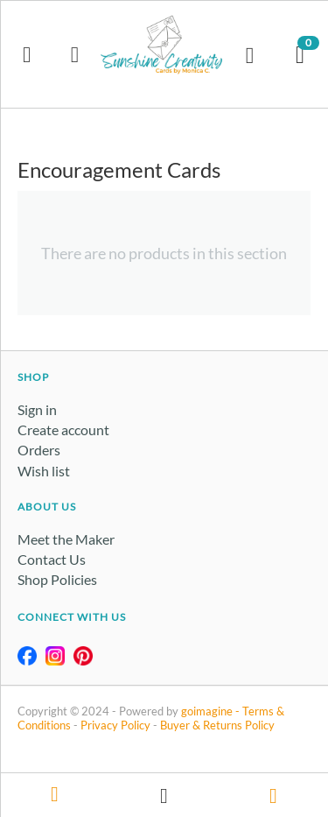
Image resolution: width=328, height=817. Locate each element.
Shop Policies (57, 579)
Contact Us (51, 559)
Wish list (43, 470)
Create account (63, 429)
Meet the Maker (66, 539)
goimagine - (211, 711)
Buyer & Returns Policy (217, 725)
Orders (38, 449)
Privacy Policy (115, 725)
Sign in (37, 409)
